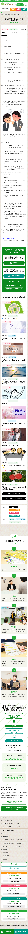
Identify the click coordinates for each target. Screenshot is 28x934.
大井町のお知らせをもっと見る (14, 494)
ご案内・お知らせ (4, 14)
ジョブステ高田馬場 (14, 510)
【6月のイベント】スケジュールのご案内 (13, 339)
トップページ (6, 817)
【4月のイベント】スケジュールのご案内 (13, 424)
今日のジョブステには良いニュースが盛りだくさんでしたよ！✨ (14, 488)
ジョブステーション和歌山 (14, 911)
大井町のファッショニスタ (10, 445)
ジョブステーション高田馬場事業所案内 (12, 839)
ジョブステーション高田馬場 (14, 873)
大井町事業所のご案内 (13, 893)
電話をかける (20, 4)
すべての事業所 (13, 507)
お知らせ (12, 519)
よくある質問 (6, 856)
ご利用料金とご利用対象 (8, 830)
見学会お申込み (14, 740)
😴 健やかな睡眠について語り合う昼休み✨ (13, 466)
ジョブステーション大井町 (14, 885)
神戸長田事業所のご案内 (13, 906)
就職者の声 (5, 859)
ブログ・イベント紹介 (13, 29)
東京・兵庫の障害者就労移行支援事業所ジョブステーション (14, 0)
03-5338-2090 (14, 758)
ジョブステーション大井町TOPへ (14, 498)
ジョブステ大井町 (5, 29)
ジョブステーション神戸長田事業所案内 (12, 846)
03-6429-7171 (14, 285)
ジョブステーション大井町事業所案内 (12, 843)
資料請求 (14, 263)
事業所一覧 (5, 836)
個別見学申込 (14, 276)
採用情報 (5, 849)
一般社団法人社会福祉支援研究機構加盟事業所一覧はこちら (14, 802)
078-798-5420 (14, 778)
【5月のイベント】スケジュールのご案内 (13, 361)
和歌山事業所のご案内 (13, 919)
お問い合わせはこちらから (7, 238)
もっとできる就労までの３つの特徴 (11, 826)
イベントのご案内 (12, 335)
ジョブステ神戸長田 (14, 515)
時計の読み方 (6, 403)
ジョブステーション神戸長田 (14, 898)
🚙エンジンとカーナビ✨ (9, 318)
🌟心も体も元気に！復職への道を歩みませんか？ (13, 382)
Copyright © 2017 (4, 925)
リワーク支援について (8, 820)
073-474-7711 (14, 913)
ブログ (4, 833)
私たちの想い (6, 852)
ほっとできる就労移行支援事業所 (11, 823)
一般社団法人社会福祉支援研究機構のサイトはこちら (14, 808)
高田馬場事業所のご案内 (13, 881)
